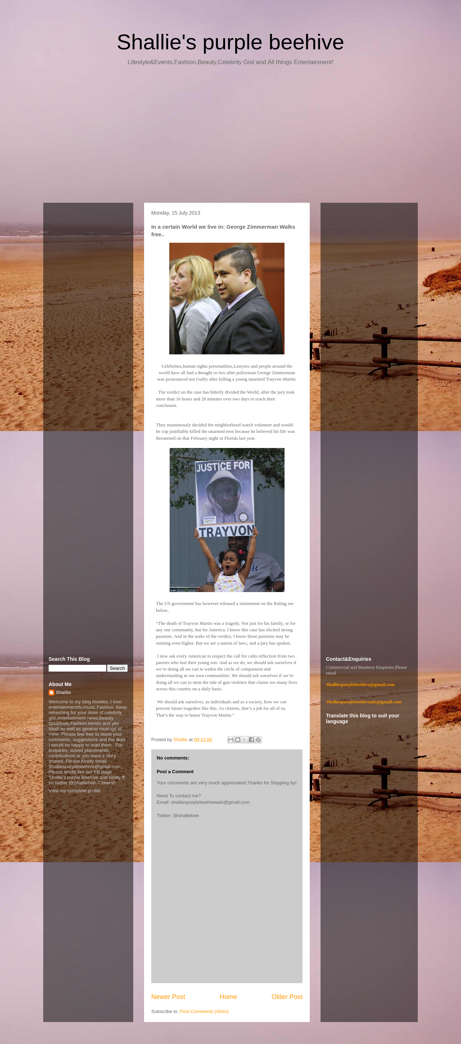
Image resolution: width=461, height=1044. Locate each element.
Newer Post (168, 996)
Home (228, 996)
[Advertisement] (230, 136)
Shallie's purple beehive (230, 42)
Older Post (287, 996)
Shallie (63, 692)
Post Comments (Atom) (204, 1011)
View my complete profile (74, 790)
